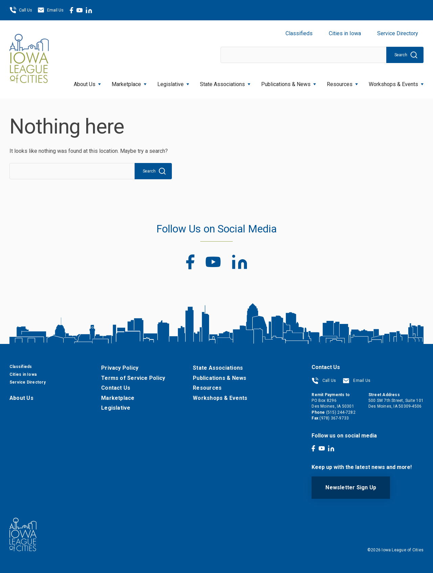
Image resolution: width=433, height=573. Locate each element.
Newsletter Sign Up (350, 487)
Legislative (173, 82)
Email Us (51, 10)
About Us (87, 82)
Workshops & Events (396, 82)
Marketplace (129, 82)
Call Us (20, 10)
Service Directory (397, 33)
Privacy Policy (119, 368)
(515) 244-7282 (341, 412)
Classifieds (299, 33)
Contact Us (115, 388)
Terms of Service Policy (133, 378)
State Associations (225, 82)
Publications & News (288, 82)
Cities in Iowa (345, 33)
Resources (342, 82)
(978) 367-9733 (334, 418)
